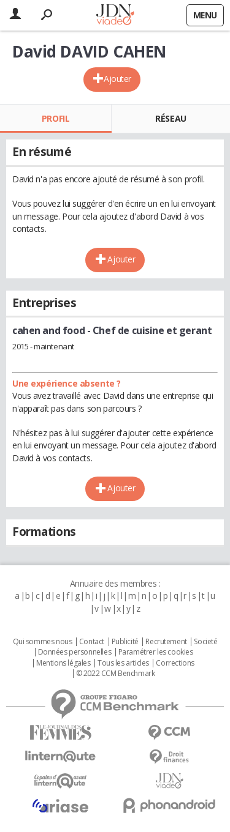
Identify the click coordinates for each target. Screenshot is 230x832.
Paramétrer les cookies (155, 652)
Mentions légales (63, 663)
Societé (205, 641)
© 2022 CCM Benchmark (115, 673)
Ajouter (117, 78)
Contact (91, 641)
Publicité (125, 641)
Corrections (175, 663)
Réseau (170, 118)
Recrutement (165, 641)
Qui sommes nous (42, 641)
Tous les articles (123, 663)
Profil (55, 118)
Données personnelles (75, 652)
